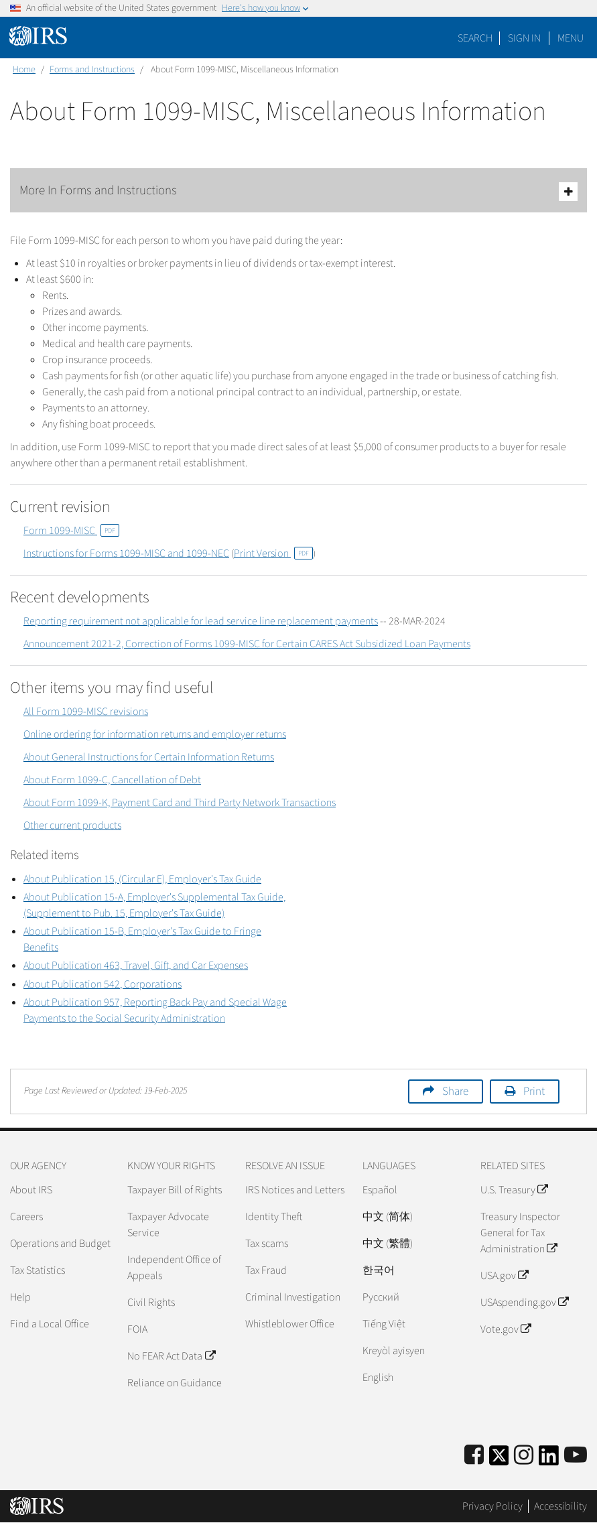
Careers (26, 1216)
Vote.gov (505, 1329)
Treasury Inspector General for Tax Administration (520, 1232)
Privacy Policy (492, 1506)
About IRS (31, 1190)
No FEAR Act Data (170, 1356)
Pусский (380, 1297)
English (377, 1377)
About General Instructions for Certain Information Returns (148, 757)
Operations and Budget (60, 1243)
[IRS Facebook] (474, 1455)
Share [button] (455, 1091)
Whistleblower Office (289, 1324)
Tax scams (266, 1243)
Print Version (273, 553)
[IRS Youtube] (575, 1455)
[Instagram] (523, 1455)
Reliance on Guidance (174, 1383)
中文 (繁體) (387, 1243)
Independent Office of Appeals (174, 1267)
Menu (570, 38)
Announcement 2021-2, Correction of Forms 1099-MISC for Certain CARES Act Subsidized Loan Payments (246, 644)
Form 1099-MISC (71, 530)
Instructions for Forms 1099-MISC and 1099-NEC (126, 553)
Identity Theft (273, 1216)
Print (534, 1091)
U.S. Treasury (513, 1190)
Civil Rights (151, 1302)
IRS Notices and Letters (294, 1190)
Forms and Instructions (92, 69)
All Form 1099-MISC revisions (85, 711)
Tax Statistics (37, 1270)
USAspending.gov (524, 1302)
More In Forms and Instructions (298, 191)
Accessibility (560, 1506)
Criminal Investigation (292, 1297)
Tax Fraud (266, 1270)
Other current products (72, 825)
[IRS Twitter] (499, 1459)
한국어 (378, 1270)
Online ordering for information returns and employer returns (154, 734)
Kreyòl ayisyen (393, 1350)
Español (379, 1190)
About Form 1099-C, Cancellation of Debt (112, 780)
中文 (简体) (387, 1216)
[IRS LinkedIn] (549, 1459)
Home (24, 69)
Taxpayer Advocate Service (168, 1224)
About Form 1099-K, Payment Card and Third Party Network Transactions (179, 802)
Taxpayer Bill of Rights (174, 1190)
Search (475, 38)
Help (20, 1297)
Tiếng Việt (383, 1324)
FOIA (137, 1329)
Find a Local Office (49, 1324)
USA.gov (504, 1275)
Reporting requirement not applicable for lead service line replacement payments (200, 621)
